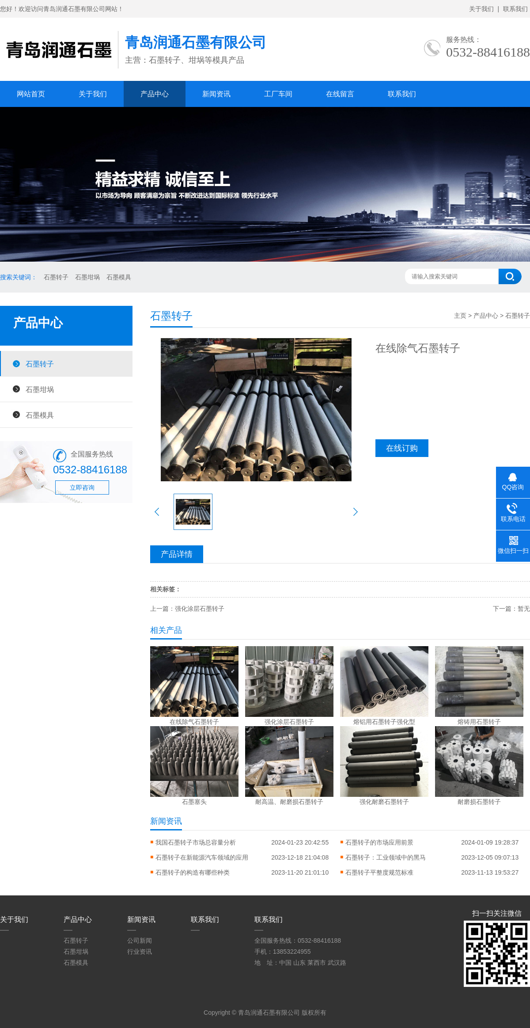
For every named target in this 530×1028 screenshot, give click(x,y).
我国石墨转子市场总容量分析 (195, 842)
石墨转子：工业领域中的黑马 (385, 857)
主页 (460, 315)
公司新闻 (139, 940)
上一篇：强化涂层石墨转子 (187, 608)
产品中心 (154, 94)
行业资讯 (139, 951)
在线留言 (340, 94)
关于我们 (481, 8)
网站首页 (31, 94)
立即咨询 (82, 487)
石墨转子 (56, 277)
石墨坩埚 (87, 277)
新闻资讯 (216, 94)
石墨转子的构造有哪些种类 (192, 872)
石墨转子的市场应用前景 (379, 842)
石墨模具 (118, 277)
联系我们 (515, 8)
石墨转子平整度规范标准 (379, 872)
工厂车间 (278, 94)
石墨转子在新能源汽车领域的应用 (201, 857)
